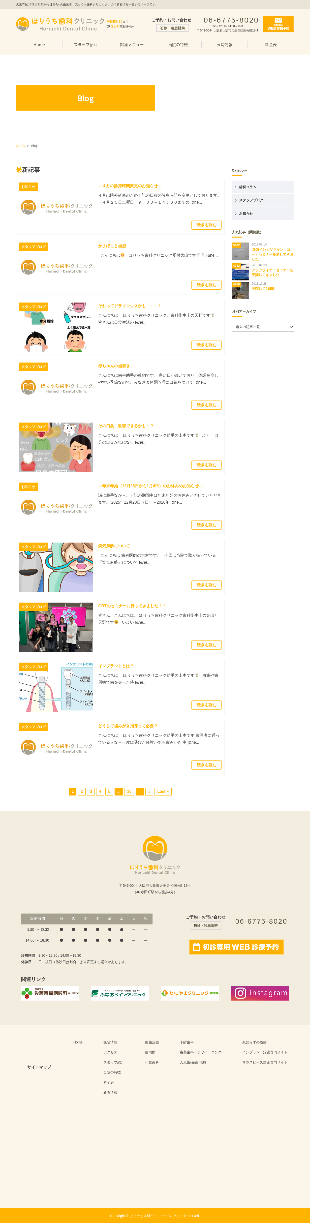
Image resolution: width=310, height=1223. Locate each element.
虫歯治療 (152, 1042)
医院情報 (224, 44)
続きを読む (207, 225)
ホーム (20, 146)
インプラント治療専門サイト (264, 1052)
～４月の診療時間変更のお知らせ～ (130, 186)
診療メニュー (132, 44)
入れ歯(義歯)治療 (193, 1062)
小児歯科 (152, 1062)
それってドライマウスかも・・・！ (130, 306)
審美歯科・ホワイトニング (200, 1052)
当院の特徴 (178, 44)
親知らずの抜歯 (254, 1042)
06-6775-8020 (231, 20)
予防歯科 (187, 1042)
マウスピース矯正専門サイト (264, 1062)
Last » (163, 791)
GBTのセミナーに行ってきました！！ (132, 606)
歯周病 (150, 1052)
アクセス (110, 1052)
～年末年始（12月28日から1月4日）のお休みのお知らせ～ (150, 486)
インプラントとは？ (116, 666)
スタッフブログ (251, 200)
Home (39, 44)
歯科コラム (247, 187)
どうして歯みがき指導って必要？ (128, 726)
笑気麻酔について (114, 546)
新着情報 (110, 1092)
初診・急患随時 (172, 28)
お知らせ (246, 213)
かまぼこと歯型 (112, 246)
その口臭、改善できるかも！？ (126, 426)
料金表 (271, 44)
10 (129, 791)
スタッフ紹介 (85, 44)
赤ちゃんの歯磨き (114, 366)
